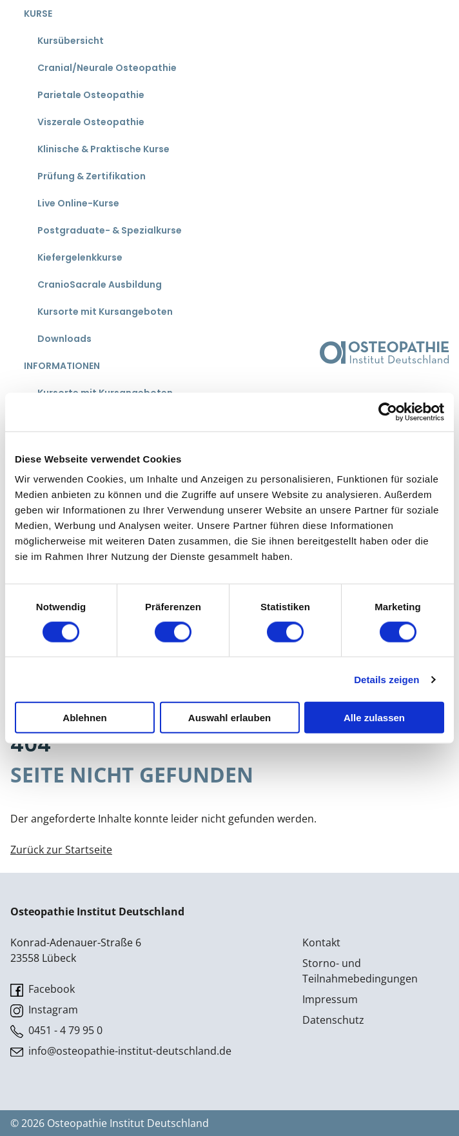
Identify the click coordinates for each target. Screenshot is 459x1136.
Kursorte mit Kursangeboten (105, 311)
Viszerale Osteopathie (90, 121)
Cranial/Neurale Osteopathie (107, 67)
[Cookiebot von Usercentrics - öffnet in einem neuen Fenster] (387, 411)
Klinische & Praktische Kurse (103, 149)
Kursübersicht (70, 40)
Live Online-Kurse (78, 203)
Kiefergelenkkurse (79, 257)
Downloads (64, 338)
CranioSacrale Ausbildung (99, 284)
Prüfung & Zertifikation (91, 176)
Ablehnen (84, 717)
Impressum (330, 999)
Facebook (42, 989)
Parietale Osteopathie (90, 94)
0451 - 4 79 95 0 (56, 1030)
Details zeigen (386, 678)
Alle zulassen (374, 717)
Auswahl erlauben (229, 717)
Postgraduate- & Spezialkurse (109, 230)
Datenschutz (333, 1020)
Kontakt (321, 942)
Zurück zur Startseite (61, 849)
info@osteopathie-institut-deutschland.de (120, 1051)
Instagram (44, 1009)
